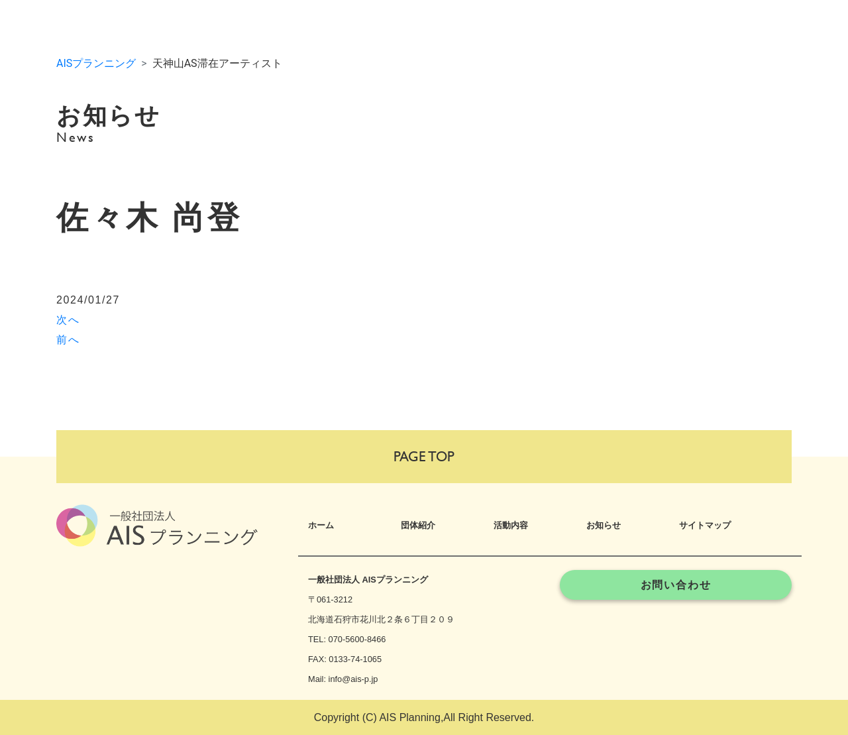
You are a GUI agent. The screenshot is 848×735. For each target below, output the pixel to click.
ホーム (321, 525)
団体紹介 (418, 525)
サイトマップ (705, 525)
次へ (68, 319)
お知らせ (603, 525)
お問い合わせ (676, 585)
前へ (68, 339)
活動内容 (511, 525)
